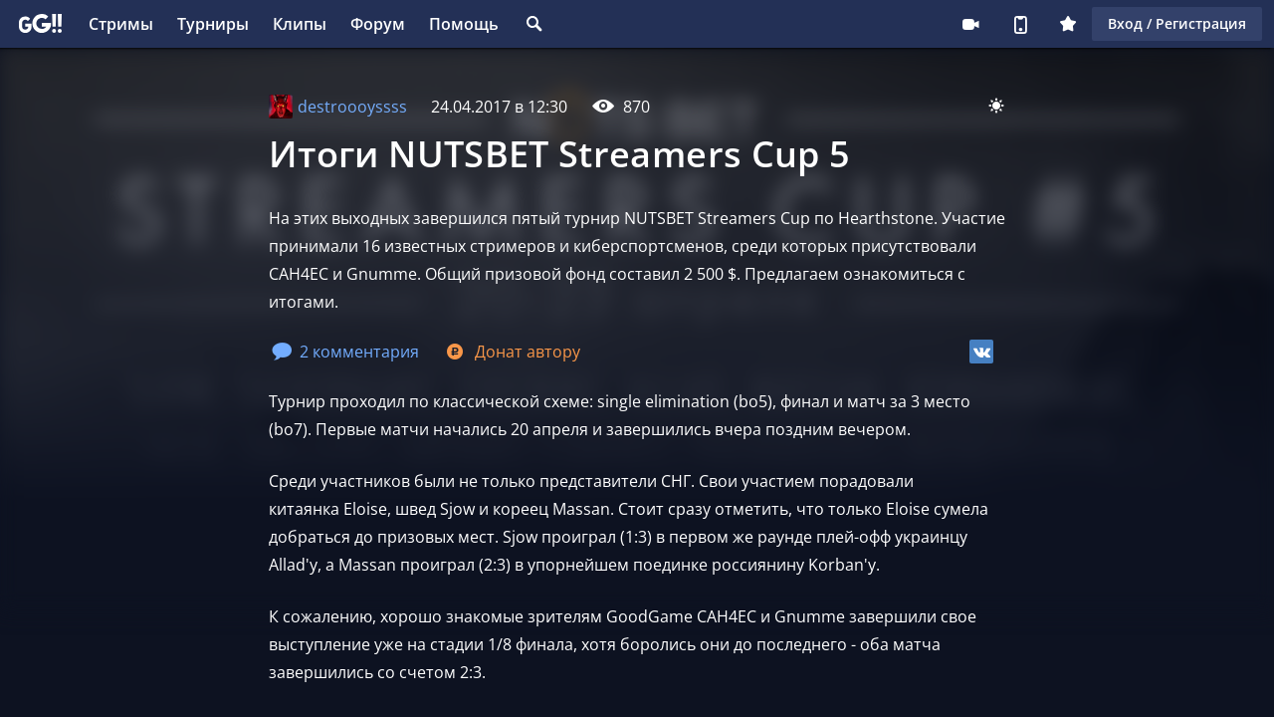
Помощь (464, 24)
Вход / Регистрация (1177, 23)
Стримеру (970, 24)
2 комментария (345, 351)
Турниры (213, 24)
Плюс (1068, 24)
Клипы (299, 24)
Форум (377, 24)
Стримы (121, 24)
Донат (511, 351)
